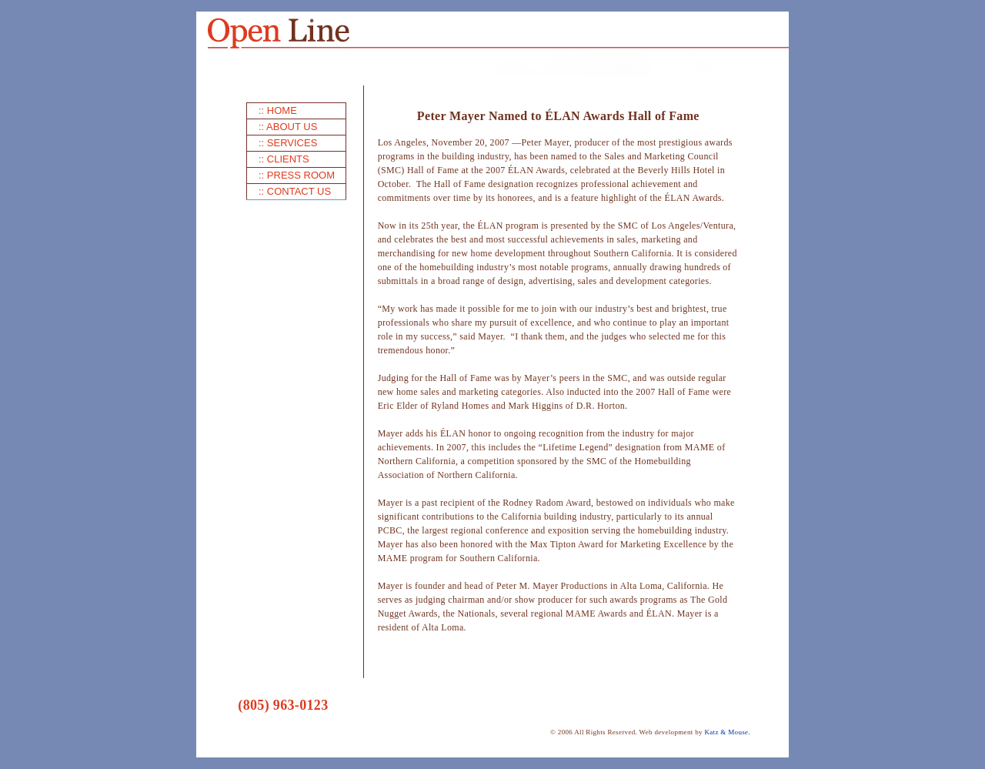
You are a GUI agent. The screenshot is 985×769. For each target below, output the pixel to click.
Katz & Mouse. (727, 732)
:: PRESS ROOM (297, 175)
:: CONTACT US (295, 191)
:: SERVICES (288, 143)
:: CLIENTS (284, 159)
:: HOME (278, 110)
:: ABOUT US (288, 126)
